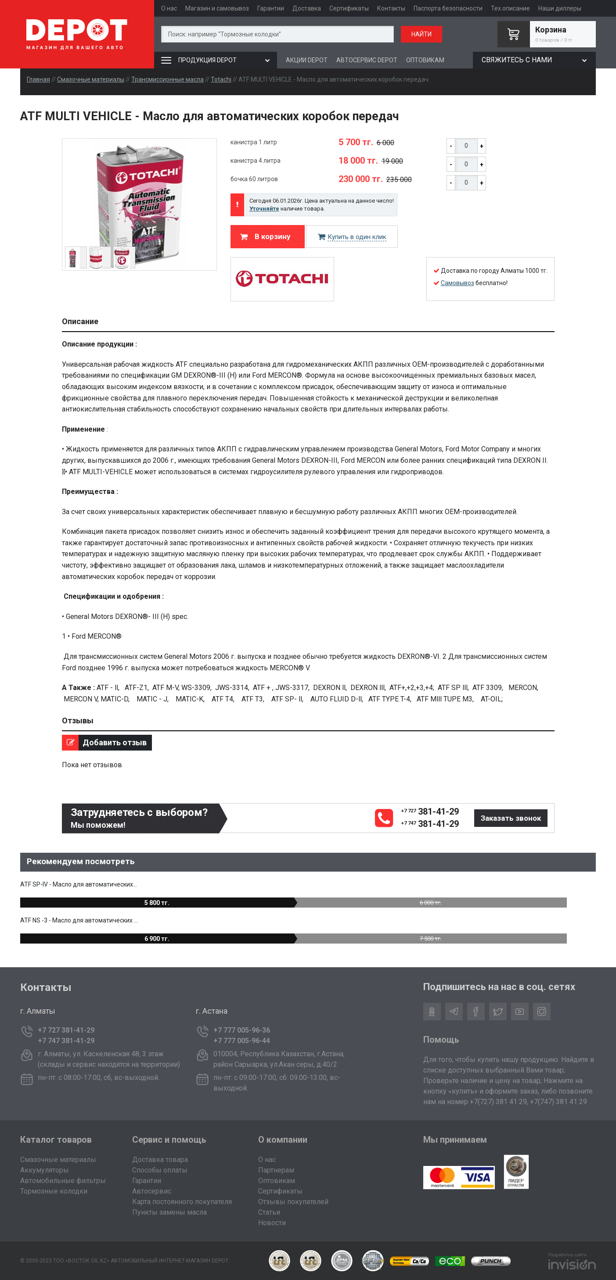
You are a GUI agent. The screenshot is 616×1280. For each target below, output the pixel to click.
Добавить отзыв (104, 743)
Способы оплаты (159, 1170)
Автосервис (151, 1191)
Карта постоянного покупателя (182, 1202)
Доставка (306, 8)
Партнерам (276, 1170)
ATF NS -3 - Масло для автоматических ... (79, 920)
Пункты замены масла (169, 1212)
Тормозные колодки (53, 1191)
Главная (38, 79)
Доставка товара (160, 1159)
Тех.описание (510, 8)
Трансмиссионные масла (167, 79)
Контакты (391, 8)
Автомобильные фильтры (63, 1180)
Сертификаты (349, 8)
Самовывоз (457, 282)
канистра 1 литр (254, 142)
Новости (272, 1223)
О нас (169, 8)
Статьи (269, 1212)
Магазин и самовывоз (217, 8)
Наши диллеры (559, 8)
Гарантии (270, 8)
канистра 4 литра (256, 160)
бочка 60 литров (254, 178)
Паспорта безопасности (448, 8)
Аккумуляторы (44, 1170)
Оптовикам (276, 1180)
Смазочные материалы (90, 79)
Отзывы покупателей (293, 1202)
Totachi (221, 79)
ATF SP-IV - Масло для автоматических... (78, 884)
